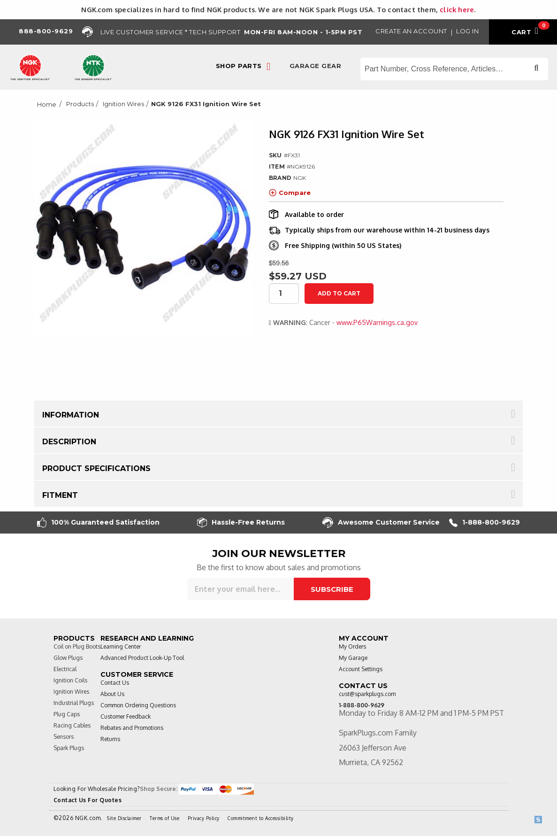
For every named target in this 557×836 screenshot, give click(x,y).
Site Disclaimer (124, 818)
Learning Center (120, 646)
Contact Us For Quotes (87, 800)
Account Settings (360, 669)
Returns (110, 739)
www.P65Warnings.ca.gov (377, 322)
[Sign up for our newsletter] (240, 589)
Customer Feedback (125, 716)
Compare (290, 192)
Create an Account (411, 31)
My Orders (352, 646)
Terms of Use (164, 818)
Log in (467, 31)
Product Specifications (96, 468)
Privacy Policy (204, 818)
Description (69, 441)
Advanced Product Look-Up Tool (142, 657)
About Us (112, 693)
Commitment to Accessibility (261, 818)
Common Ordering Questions (138, 705)
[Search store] (454, 69)
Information (70, 414)
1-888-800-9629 (484, 522)
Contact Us (114, 682)
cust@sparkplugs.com (367, 693)
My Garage (353, 657)
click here (457, 9)
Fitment (60, 495)
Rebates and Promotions (131, 727)
